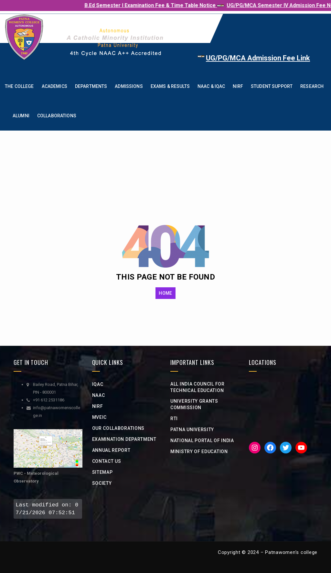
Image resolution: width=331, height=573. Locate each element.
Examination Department (124, 439)
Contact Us (106, 461)
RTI (174, 418)
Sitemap (102, 472)
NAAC (98, 395)
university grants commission (194, 404)
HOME (165, 293)
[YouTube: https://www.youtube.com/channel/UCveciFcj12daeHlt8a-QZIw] (301, 447)
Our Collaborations (118, 428)
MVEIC (99, 417)
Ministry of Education (199, 451)
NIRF (97, 406)
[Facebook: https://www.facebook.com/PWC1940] (270, 447)
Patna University (192, 429)
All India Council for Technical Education (197, 387)
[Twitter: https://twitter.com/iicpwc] (286, 447)
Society (102, 483)
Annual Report (111, 450)
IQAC (97, 384)
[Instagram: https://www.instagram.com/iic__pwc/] (255, 447)
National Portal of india (202, 440)
